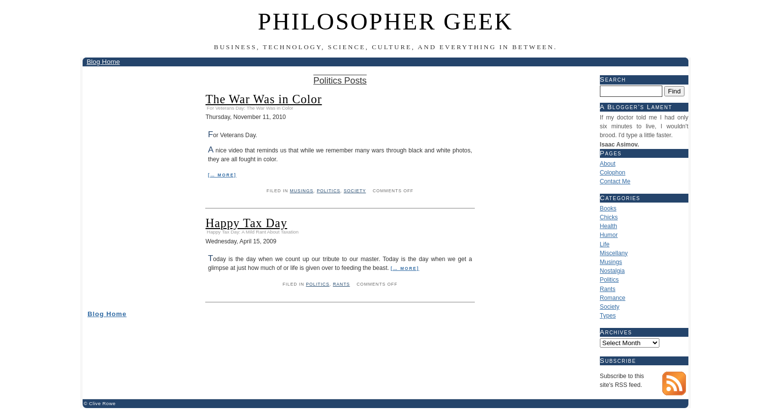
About (608, 163)
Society (355, 190)
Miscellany (614, 253)
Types (608, 315)
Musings (301, 190)
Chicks (609, 217)
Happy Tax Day (246, 223)
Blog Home (103, 61)
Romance (612, 297)
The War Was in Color (264, 99)
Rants (341, 284)
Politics (328, 190)
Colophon (612, 172)
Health (608, 226)
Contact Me (615, 181)
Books (608, 208)
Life (605, 244)
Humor (609, 235)
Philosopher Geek (385, 21)
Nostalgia (612, 270)
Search (613, 79)
